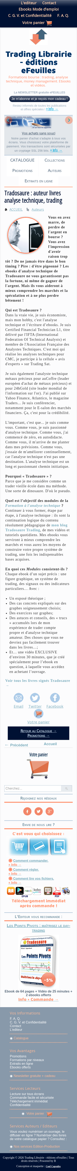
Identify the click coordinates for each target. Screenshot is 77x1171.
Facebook (54, 704)
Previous (8, 120)
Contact (49, 2)
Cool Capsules (53, 1166)
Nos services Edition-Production (37, 1146)
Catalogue (21, 1038)
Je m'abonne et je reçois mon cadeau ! (39, 99)
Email (18, 704)
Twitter (35, 704)
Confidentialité (20, 1105)
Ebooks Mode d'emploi (39, 9)
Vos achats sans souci (38, 133)
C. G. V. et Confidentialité (29, 15)
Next (69, 120)
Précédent (16, 744)
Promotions (22, 170)
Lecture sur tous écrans (27, 1094)
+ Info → (52, 108)
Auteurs (54, 170)
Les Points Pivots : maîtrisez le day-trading (38, 927)
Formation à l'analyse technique (32, 506)
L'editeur (29, 2)
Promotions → (38, 735)
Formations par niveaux (27, 1060)
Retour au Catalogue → (38, 730)
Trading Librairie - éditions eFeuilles (39, 62)
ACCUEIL (16, 209)
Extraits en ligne (38, 181)
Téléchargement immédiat (29, 1101)
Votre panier (33, 22)
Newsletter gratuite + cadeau (34, 1076)
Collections (55, 160)
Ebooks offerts (20, 1067)
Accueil (50, 744)
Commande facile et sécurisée (32, 1097)
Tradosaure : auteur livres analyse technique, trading (33, 196)
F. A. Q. (63, 15)
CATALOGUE (22, 160)
